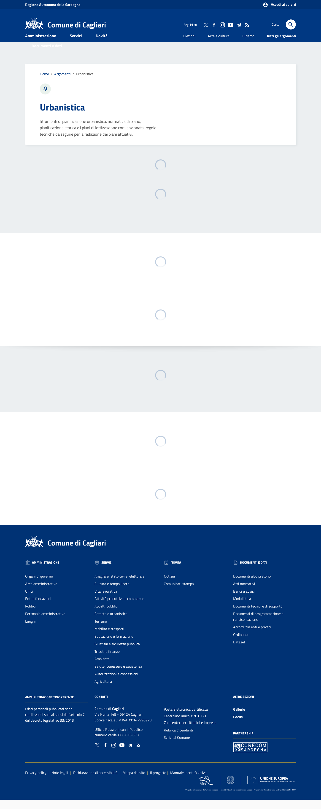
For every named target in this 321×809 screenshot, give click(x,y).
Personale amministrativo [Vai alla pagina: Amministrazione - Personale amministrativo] (45, 623)
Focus (238, 726)
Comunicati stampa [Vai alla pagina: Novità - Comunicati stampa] (179, 593)
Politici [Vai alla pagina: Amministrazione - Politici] (30, 615)
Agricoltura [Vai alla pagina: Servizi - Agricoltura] (103, 690)
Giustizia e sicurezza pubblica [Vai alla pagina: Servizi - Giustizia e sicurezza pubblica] (117, 653)
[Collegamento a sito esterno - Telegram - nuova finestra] (238, 24)
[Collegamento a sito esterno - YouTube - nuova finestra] (230, 24)
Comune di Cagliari (76, 24)
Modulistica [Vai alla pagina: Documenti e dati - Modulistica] (242, 608)
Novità (102, 45)
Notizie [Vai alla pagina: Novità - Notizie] (169, 585)
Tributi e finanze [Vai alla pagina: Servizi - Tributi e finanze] (107, 661)
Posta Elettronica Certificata (186, 718)
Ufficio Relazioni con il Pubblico (118, 739)
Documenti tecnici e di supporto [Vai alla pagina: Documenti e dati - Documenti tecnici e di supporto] (257, 615)
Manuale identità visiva (188, 782)
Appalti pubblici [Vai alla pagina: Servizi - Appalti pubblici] (106, 615)
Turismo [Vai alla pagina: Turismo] (248, 45)
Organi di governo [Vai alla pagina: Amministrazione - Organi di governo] (39, 585)
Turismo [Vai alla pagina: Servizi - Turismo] (100, 630)
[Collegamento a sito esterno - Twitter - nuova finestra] (205, 24)
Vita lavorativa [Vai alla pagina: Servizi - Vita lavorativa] (105, 600)
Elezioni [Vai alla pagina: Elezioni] (189, 45)
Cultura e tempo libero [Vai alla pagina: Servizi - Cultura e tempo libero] (111, 593)
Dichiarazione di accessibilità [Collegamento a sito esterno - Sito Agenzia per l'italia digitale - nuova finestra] (95, 782)
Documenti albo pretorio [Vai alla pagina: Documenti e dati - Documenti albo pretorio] (252, 585)
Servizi (76, 45)
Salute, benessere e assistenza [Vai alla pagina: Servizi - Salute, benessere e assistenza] (118, 675)
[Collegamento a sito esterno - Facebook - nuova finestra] (214, 24)
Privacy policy (35, 782)
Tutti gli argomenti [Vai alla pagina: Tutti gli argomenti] (281, 45)
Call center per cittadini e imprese (190, 732)
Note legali (59, 782)
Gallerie (239, 718)
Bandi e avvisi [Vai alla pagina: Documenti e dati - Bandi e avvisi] (244, 600)
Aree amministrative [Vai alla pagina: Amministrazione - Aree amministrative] (41, 593)
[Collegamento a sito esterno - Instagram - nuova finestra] (222, 24)
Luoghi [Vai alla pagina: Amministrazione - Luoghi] (30, 630)
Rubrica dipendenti (178, 739)
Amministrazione (40, 45)
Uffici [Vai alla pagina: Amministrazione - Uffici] (29, 600)
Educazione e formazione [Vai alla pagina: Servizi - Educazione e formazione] (113, 645)
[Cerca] (291, 24)
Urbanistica (85, 83)
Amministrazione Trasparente (49, 706)
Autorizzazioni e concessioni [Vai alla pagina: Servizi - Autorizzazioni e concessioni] (116, 683)
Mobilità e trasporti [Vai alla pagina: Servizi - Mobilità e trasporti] (109, 638)
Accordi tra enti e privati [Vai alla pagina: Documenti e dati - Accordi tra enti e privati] (252, 636)
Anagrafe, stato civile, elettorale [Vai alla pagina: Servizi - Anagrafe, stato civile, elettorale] (119, 585)
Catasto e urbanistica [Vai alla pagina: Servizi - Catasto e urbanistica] (110, 623)
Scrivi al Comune (177, 747)
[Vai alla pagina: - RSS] (247, 24)
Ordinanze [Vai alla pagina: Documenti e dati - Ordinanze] (241, 644)
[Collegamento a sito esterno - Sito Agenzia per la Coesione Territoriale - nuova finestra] (230, 789)
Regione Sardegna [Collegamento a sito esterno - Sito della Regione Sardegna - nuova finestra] (52, 4)
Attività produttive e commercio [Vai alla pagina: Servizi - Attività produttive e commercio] (119, 608)
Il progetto (158, 782)
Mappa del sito (134, 782)
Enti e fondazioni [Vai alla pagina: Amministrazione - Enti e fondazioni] (38, 608)
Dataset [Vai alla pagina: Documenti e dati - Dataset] (239, 651)
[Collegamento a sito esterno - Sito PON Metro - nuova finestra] (250, 756)
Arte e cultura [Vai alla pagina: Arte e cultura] (218, 45)
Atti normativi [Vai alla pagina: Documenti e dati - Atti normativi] (244, 593)
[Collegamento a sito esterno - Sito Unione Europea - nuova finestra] (271, 789)
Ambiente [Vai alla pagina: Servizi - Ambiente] (102, 668)
